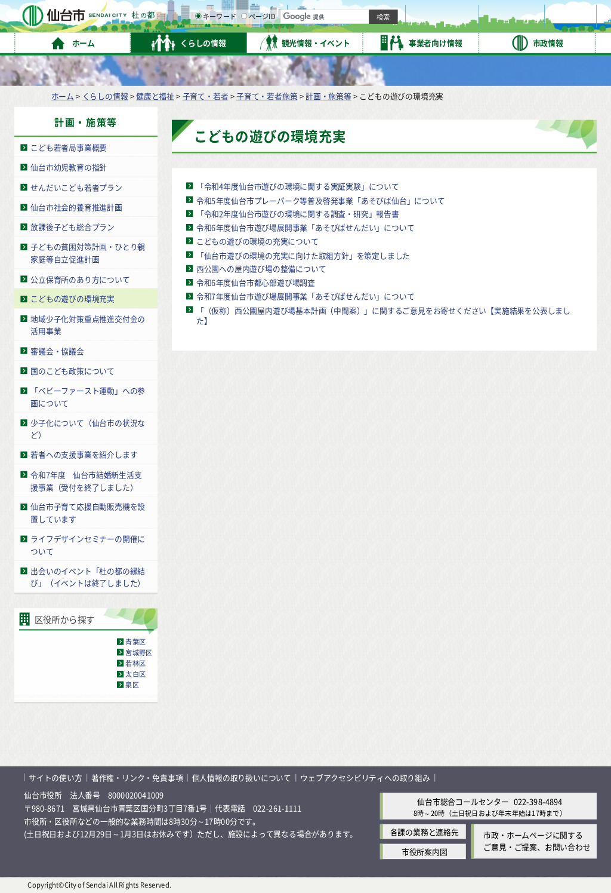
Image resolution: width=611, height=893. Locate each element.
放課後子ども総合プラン (72, 226)
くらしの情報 (105, 96)
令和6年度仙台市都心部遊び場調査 (255, 282)
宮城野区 (138, 652)
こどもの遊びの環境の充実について (257, 241)
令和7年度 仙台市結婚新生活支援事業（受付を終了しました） (85, 481)
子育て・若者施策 (266, 96)
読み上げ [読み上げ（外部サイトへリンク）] (392, 12)
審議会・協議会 (57, 351)
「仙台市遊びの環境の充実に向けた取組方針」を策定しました (303, 254)
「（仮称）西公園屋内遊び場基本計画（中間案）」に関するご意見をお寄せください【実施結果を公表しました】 (383, 315)
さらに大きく (498, 26)
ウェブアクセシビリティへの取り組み (365, 777)
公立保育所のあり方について (79, 278)
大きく (459, 26)
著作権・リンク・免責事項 (137, 777)
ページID (382, 42)
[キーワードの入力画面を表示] (322, 41)
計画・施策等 (328, 96)
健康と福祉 (155, 96)
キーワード (339, 42)
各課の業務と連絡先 (424, 831)
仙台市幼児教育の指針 (68, 167)
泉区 (131, 684)
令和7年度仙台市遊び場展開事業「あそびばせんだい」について (305, 296)
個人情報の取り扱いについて (241, 777)
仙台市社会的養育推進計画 (76, 207)
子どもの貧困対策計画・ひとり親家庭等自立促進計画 (87, 253)
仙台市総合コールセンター (463, 801)
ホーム (62, 96)
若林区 (135, 663)
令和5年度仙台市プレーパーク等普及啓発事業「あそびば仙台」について (320, 199)
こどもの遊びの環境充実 (72, 299)
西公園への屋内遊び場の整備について (261, 268)
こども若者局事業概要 (68, 147)
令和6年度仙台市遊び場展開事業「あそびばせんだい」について (305, 227)
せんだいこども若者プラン (76, 187)
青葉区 (135, 641)
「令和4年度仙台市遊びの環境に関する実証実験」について (297, 186)
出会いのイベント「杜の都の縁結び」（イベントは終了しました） (87, 577)
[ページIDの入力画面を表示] (368, 41)
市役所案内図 (425, 851)
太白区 (135, 674)
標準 (477, 12)
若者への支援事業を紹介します (83, 455)
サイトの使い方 (55, 777)
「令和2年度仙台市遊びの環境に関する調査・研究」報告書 (297, 213)
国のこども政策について (72, 370)
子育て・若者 (206, 96)
